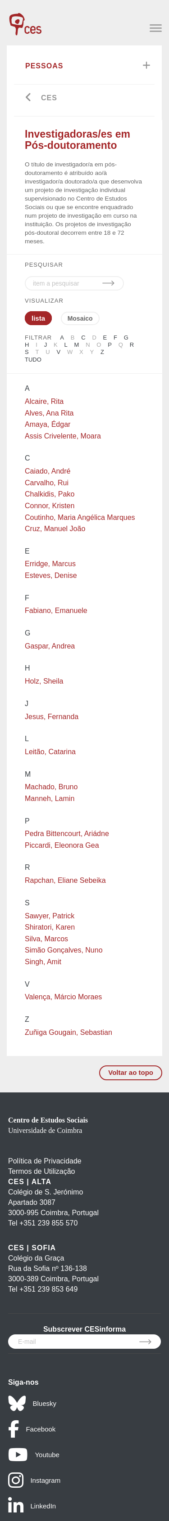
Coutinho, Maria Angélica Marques (80, 517)
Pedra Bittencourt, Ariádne (67, 833)
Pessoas (44, 66)
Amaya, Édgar (47, 424)
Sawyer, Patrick (49, 916)
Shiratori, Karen (50, 927)
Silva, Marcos (46, 939)
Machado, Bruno (51, 787)
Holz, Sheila (44, 681)
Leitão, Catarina (50, 752)
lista (38, 318)
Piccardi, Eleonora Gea (62, 845)
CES (49, 98)
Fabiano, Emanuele (56, 610)
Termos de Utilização (41, 1171)
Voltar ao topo (130, 1072)
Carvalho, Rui (47, 483)
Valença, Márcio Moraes (63, 997)
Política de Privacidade (45, 1161)
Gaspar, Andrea (50, 646)
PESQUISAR (44, 264)
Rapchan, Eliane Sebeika (65, 880)
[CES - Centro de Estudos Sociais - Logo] (25, 20)
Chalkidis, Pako (49, 494)
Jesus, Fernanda (51, 716)
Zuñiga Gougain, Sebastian (68, 1032)
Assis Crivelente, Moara (63, 436)
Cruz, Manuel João (55, 528)
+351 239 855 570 (48, 1223)
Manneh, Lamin (49, 798)
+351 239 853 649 (48, 1289)
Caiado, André (47, 471)
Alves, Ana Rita (49, 413)
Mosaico (80, 318)
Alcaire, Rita (44, 401)
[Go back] (28, 98)
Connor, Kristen (49, 506)
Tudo (33, 359)
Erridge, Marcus (50, 564)
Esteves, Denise (51, 575)
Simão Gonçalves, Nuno (64, 950)
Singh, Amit (43, 962)
